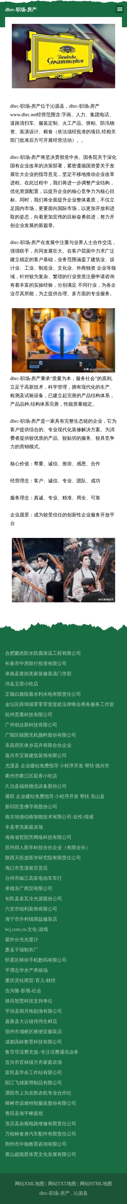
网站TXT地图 (62, 1183)
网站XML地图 (29, 1183)
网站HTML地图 (96, 1183)
